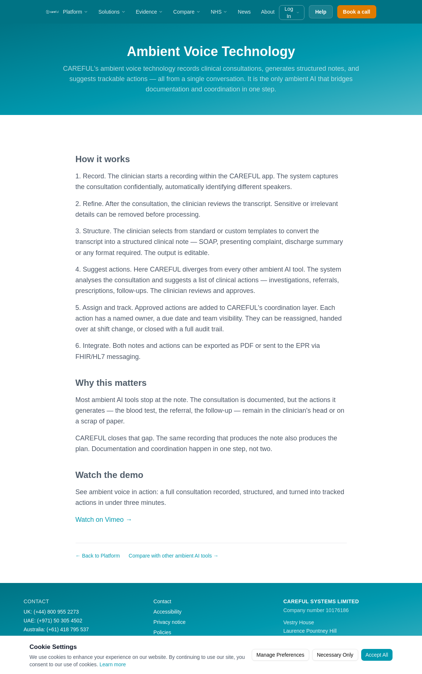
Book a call (356, 12)
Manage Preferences (280, 655)
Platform (75, 12)
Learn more (113, 664)
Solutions (112, 12)
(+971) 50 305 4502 (60, 621)
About (268, 12)
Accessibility (167, 612)
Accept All (377, 655)
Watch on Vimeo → (104, 519)
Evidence (149, 12)
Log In (292, 12)
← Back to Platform (98, 556)
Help (320, 12)
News (244, 12)
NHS (219, 12)
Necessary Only (335, 655)
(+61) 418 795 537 (67, 629)
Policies (162, 632)
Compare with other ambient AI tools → (174, 556)
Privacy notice (169, 622)
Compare (186, 12)
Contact (162, 601)
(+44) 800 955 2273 (56, 612)
